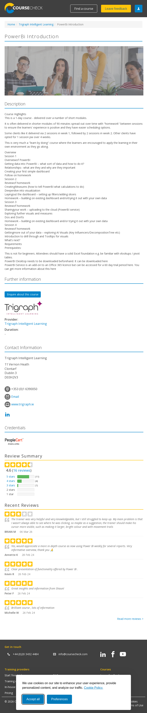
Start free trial (13, 675)
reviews (21, 470)
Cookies (133, 701)
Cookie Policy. (93, 687)
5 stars (11, 476)
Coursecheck (26, 8)
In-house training (15, 687)
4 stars (11, 481)
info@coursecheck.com (73, 654)
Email (15, 396)
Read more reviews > (130, 619)
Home (11, 24)
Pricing (9, 693)
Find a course (83, 8)
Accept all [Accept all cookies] (33, 699)
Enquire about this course (22, 294)
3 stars (11, 485)
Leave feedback (116, 8)
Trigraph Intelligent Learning (36, 24)
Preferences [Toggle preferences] (59, 699)
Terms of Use (134, 705)
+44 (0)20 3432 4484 (25, 654)
